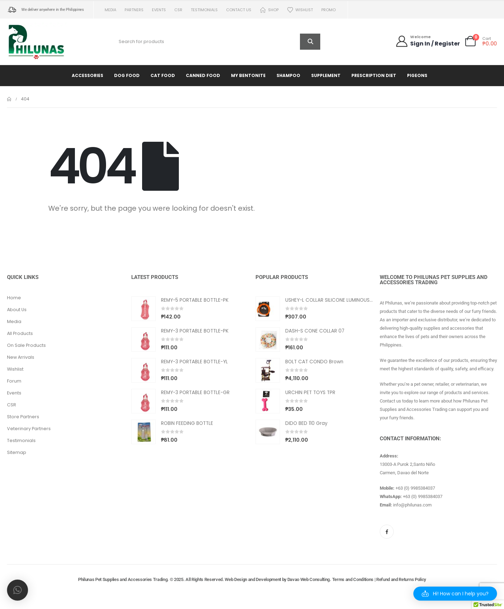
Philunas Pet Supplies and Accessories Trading (122, 579)
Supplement (326, 75)
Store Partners (23, 417)
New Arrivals (20, 357)
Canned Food (203, 75)
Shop (269, 10)
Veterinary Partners (29, 429)
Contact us (238, 10)
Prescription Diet (373, 75)
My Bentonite (248, 75)
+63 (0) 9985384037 (415, 488)
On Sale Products (26, 345)
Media (110, 10)
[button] (455, 594)
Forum (14, 381)
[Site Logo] (36, 42)
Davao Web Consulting (308, 579)
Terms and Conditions (353, 579)
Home (14, 298)
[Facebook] (387, 532)
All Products (20, 333)
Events (159, 10)
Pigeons (417, 75)
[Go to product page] (143, 308)
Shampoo (288, 75)
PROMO (328, 10)
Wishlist (300, 10)
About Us (17, 310)
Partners (134, 10)
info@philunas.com (412, 504)
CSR (178, 10)
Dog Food (127, 75)
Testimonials (204, 10)
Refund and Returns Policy (401, 579)
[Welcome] (427, 41)
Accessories (87, 75)
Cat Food (162, 75)
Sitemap (16, 452)
